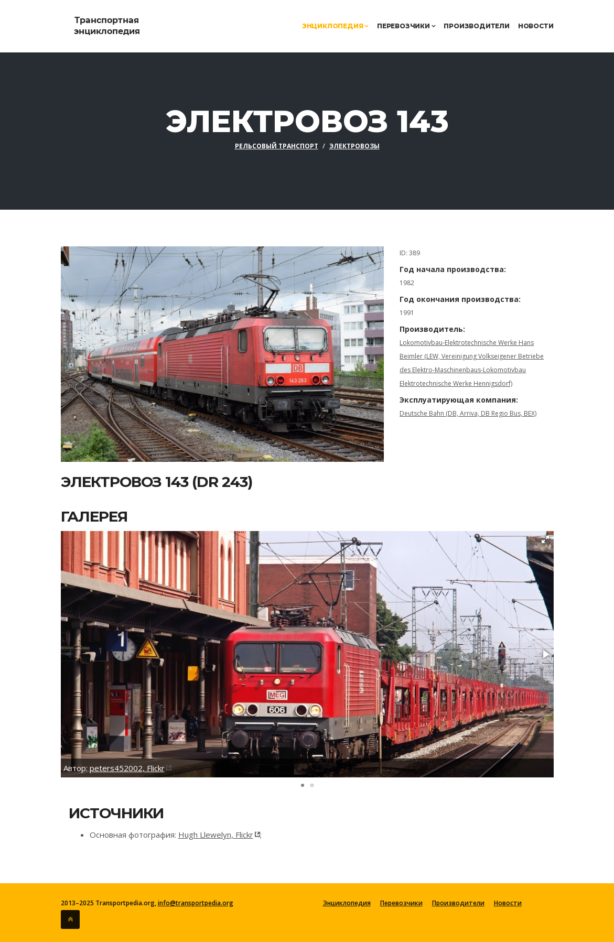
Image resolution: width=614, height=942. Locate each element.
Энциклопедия (335, 26)
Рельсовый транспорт (276, 146)
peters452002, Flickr (127, 768)
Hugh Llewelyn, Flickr (215, 834)
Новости (536, 26)
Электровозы (354, 146)
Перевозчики (406, 26)
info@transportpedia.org (195, 902)
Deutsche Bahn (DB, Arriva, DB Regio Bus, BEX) (468, 413)
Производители (476, 26)
